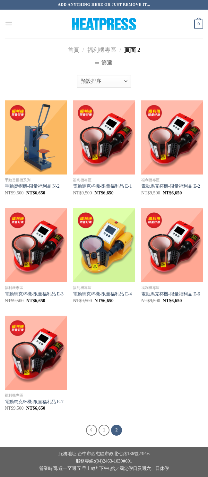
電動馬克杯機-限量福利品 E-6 (170, 293)
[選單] (9, 24)
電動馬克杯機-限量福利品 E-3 (34, 293)
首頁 (73, 50)
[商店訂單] (104, 81)
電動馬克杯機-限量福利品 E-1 (102, 186)
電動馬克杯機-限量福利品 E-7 (34, 401)
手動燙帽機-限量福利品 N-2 (32, 186)
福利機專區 (101, 50)
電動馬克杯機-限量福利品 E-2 (170, 186)
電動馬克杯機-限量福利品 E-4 (102, 293)
